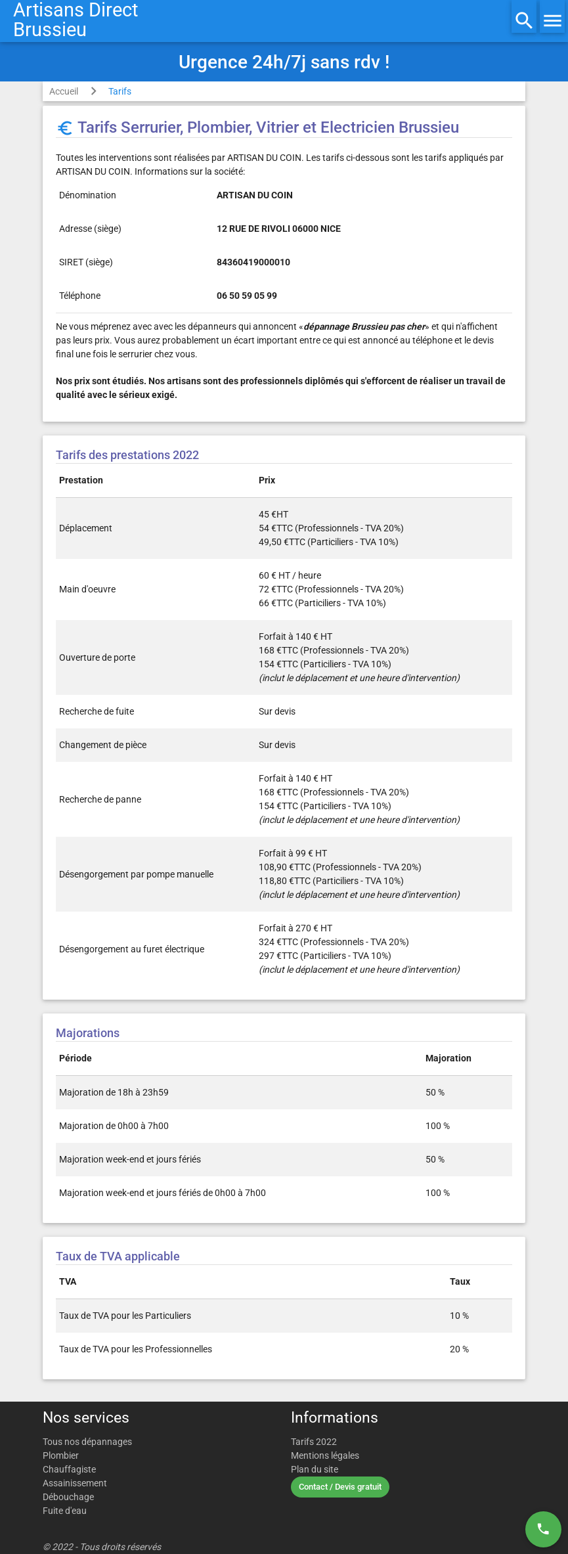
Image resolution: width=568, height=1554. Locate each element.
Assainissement (75, 1483)
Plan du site (314, 1469)
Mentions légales (325, 1455)
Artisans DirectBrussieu (75, 19)
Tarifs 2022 (314, 1441)
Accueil (63, 91)
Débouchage (68, 1497)
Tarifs (119, 91)
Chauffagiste (69, 1469)
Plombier (61, 1455)
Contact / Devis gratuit (340, 1487)
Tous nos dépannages (87, 1441)
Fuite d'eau (65, 1510)
